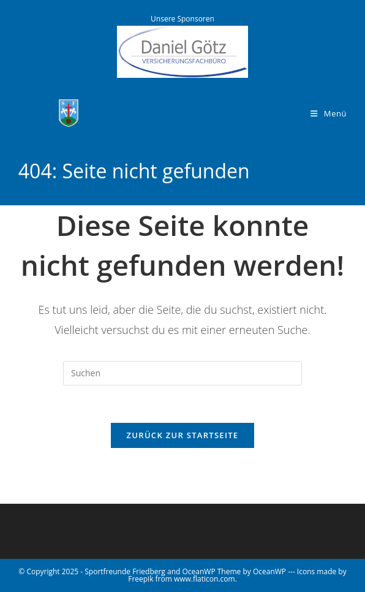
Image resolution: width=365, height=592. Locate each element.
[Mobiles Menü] (328, 113)
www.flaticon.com (204, 579)
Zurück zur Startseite (183, 435)
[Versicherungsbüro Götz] (182, 50)
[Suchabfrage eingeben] (182, 373)
